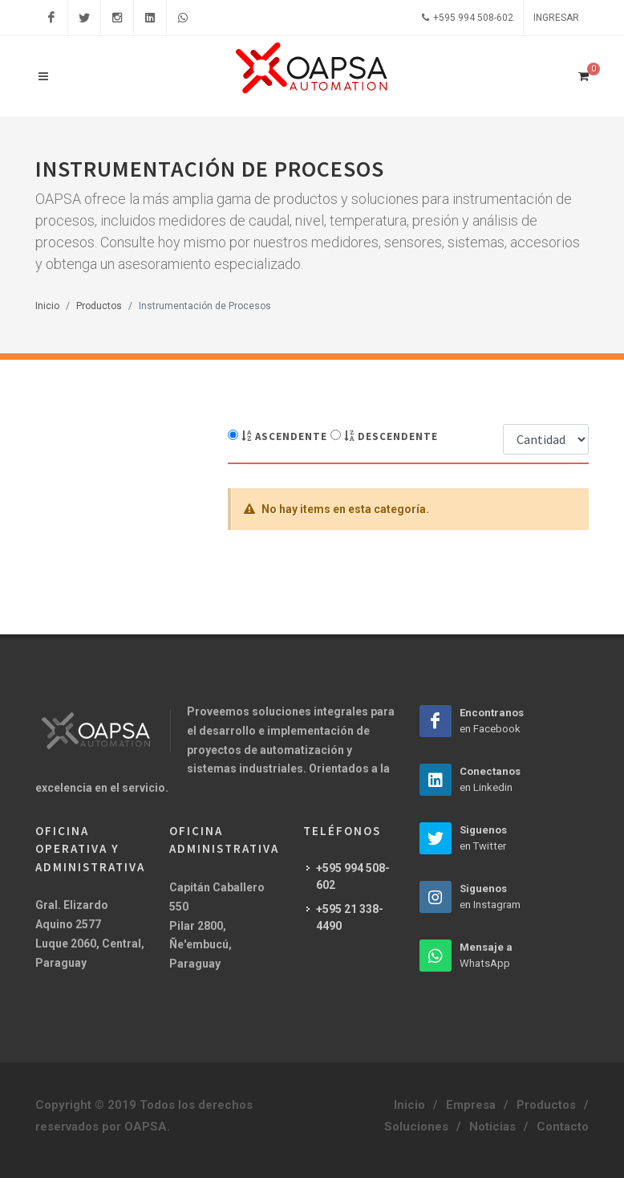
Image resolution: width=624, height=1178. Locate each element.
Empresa (471, 1105)
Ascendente (284, 436)
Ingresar (556, 17)
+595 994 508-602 (467, 17)
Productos (99, 306)
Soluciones (416, 1126)
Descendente (391, 436)
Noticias (492, 1126)
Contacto (563, 1126)
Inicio (47, 306)
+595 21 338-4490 (349, 917)
